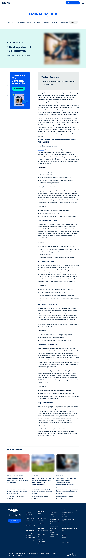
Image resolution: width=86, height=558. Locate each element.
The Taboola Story (43, 530)
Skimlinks (40, 520)
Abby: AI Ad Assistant (29, 515)
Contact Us (15, 521)
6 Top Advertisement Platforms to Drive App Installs (59, 81)
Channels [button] (10, 22)
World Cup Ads (36, 475)
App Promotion (66, 542)
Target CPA (65, 517)
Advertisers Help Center (54, 531)
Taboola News (42, 518)
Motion (64, 540)
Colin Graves (11, 55)
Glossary (52, 514)
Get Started (18, 89)
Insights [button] (29, 22)
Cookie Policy (11, 553)
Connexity (28, 523)
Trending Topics (30, 535)
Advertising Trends (31, 533)
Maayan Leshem (62, 496)
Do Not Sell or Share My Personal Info (49, 553)
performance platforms (49, 420)
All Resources (53, 512)
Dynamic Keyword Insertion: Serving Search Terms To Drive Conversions (17, 480)
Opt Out (24, 553)
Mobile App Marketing (15, 43)
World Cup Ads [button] (64, 22)
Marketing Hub (43, 14)
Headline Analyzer (30, 540)
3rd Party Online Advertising (33, 553)
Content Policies (54, 526)
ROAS (63, 514)
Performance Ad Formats (69, 528)
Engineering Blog (54, 519)
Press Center (41, 541)
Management (41, 544)
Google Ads (69, 265)
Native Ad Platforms (67, 523)
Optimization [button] (37, 22)
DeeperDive (41, 523)
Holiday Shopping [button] (20, 22)
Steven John (11, 496)
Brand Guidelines (54, 521)
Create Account (73, 3)
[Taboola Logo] (6, 3)
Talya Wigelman (37, 496)
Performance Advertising (69, 510)
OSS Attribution (11, 555)
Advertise (28, 512)
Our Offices (41, 539)
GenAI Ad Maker (30, 518)
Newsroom (41, 516)
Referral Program (30, 525)
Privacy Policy (19, 555)
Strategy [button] (54, 22)
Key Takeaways (48, 84)
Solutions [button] (46, 22)
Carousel (64, 535)
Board (39, 546)
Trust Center (53, 528)
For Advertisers (30, 510)
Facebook (41, 150)
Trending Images (30, 537)
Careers (40, 537)
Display (64, 533)
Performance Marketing (15, 475)
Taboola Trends (30, 530)
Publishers (40, 514)
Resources (53, 510)
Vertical (64, 537)
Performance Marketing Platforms (68, 520)
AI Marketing (60, 475)
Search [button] (73, 22)
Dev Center (53, 524)
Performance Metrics (67, 512)
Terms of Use (18, 553)
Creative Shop (29, 520)
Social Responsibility (41, 533)
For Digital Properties (41, 510)
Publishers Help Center (54, 535)
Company (41, 528)
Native (64, 530)
